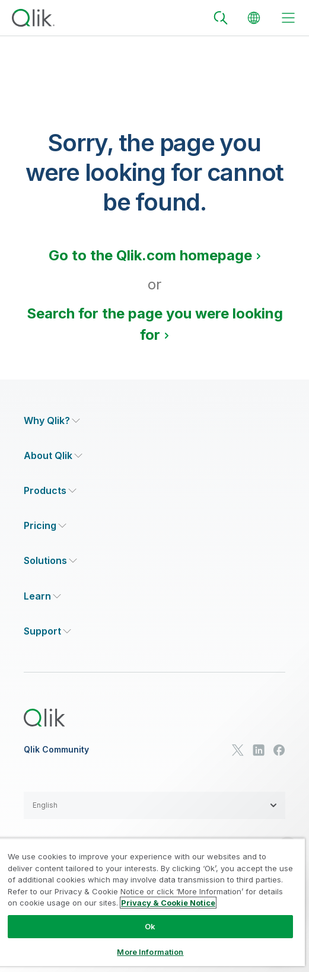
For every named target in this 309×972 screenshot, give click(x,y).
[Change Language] (253, 17)
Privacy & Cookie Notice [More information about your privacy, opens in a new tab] (168, 902)
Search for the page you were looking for (155, 324)
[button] (154, 805)
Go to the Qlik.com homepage (150, 255)
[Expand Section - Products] (50, 490)
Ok (150, 926)
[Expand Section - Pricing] (45, 525)
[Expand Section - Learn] (42, 596)
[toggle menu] (288, 18)
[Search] (221, 18)
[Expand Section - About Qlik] (53, 455)
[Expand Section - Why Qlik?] (52, 420)
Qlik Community (56, 749)
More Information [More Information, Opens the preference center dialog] (150, 952)
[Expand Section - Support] (47, 631)
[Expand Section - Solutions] (50, 560)
